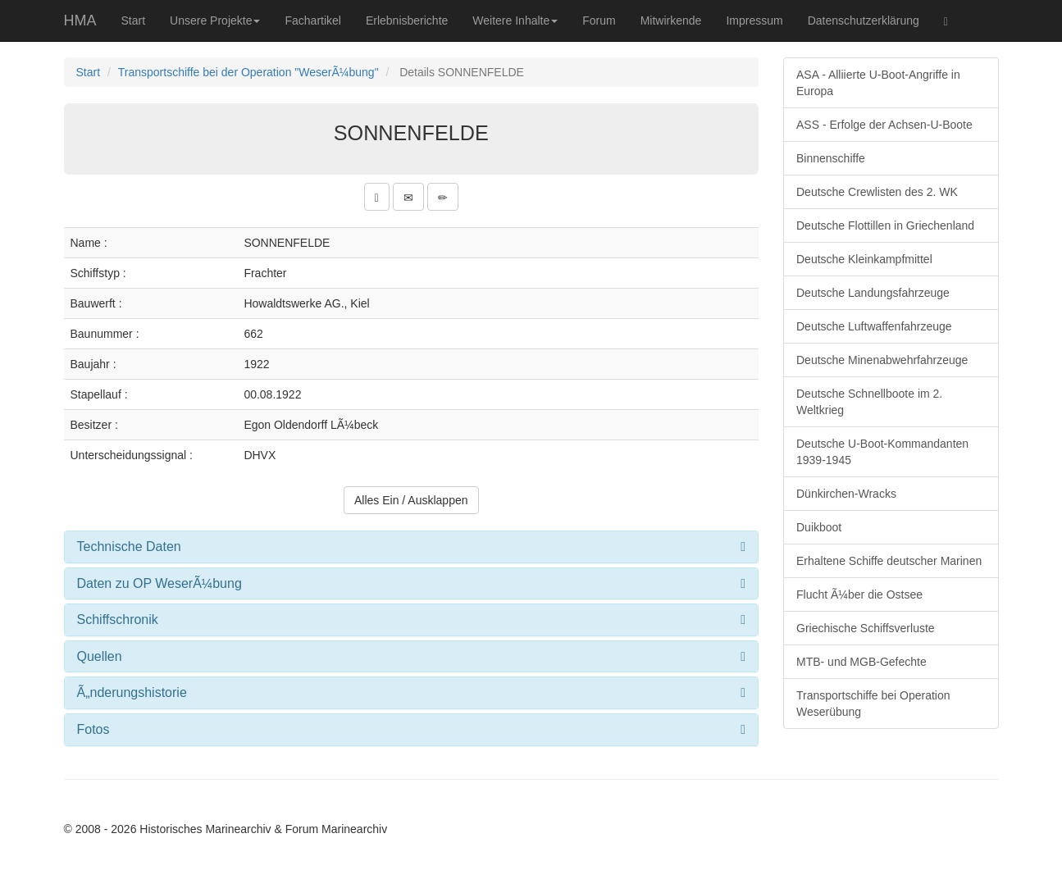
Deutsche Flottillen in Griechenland (885, 225)
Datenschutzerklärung (863, 20)
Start (133, 20)
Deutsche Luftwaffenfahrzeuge (874, 326)
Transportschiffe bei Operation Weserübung (873, 703)
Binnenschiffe (830, 158)
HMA (80, 20)
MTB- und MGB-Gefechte (861, 661)
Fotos (93, 729)
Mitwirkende (671, 20)
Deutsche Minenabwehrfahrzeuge (882, 360)
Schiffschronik (117, 619)
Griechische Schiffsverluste (865, 628)
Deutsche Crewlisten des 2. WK (877, 191)
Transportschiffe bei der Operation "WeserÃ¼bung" (248, 72)
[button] (377, 197)
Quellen (99, 656)
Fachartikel (312, 20)
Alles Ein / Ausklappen (411, 500)
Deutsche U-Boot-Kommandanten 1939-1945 (882, 452)
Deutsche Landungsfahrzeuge (873, 292)
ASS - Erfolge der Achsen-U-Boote (884, 124)
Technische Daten (129, 546)
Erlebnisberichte (407, 20)
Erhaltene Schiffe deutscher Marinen (889, 560)
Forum (598, 20)
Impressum (754, 20)
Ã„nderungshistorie (132, 692)
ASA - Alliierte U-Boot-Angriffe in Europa (878, 83)
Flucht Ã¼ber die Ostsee (859, 594)
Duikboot (818, 527)
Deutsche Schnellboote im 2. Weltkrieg (869, 402)
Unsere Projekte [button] (215, 20)
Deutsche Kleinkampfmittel (864, 259)
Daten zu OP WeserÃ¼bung (159, 583)
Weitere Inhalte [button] (515, 20)
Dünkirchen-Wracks (846, 493)
